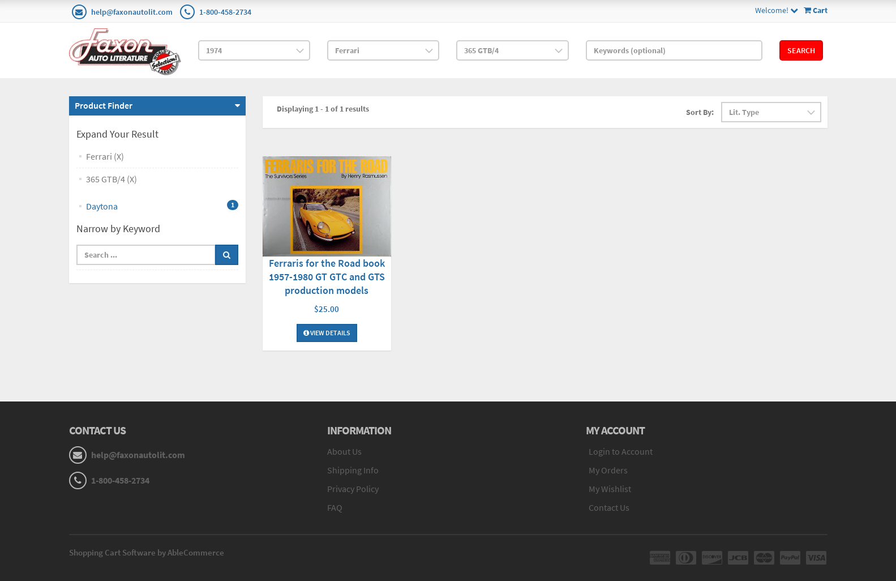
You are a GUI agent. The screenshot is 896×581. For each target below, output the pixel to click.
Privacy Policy (353, 488)
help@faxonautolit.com (132, 12)
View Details (326, 332)
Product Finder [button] (103, 105)
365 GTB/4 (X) (111, 179)
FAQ (334, 507)
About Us (344, 451)
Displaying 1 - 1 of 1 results (323, 109)
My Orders (608, 470)
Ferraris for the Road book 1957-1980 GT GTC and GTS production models (327, 277)
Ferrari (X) (105, 156)
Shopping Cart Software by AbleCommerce (146, 552)
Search (801, 50)
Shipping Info (353, 470)
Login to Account (621, 451)
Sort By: (700, 112)
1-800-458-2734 (225, 12)
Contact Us (609, 507)
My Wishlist (610, 488)
